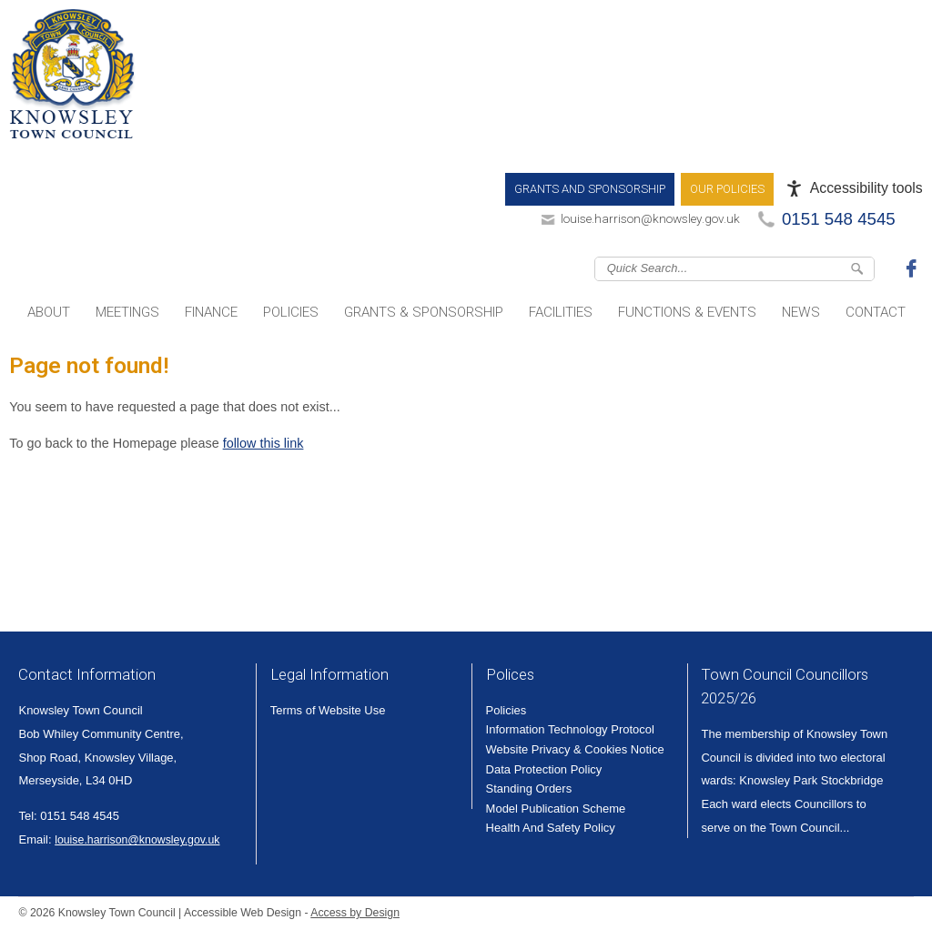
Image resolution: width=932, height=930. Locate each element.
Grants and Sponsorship (589, 189)
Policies (291, 312)
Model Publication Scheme (556, 808)
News (801, 312)
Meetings (127, 312)
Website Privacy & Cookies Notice (575, 749)
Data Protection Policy (544, 769)
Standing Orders (529, 788)
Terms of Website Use (328, 710)
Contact (876, 312)
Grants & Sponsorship (423, 312)
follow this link (263, 443)
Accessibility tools (866, 188)
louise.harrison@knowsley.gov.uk (650, 218)
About (48, 312)
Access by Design (355, 912)
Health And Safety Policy (550, 827)
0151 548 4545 (839, 218)
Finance (211, 312)
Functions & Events (687, 312)
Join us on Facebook (914, 267)
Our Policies (727, 189)
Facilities (561, 312)
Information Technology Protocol (570, 729)
